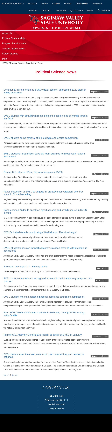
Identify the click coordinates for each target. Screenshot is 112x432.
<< (5, 375)
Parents (97, 3)
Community (82, 3)
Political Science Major (14, 38)
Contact (47, 10)
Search (104, 10)
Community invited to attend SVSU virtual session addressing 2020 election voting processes (45, 91)
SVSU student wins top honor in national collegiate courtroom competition (44, 296)
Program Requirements (14, 43)
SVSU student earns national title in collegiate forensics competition (41, 138)
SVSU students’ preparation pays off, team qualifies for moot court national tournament (44, 155)
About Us (7, 33)
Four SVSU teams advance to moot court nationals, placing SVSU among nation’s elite (44, 314)
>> (16, 375)
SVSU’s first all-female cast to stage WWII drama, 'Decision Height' (40, 232)
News (90, 10)
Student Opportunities (13, 48)
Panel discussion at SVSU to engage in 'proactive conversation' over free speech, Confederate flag (44, 193)
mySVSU (33, 10)
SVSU (5, 63)
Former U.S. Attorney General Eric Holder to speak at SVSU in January (43, 334)
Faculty (32, 3)
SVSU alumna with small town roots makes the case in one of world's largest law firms (46, 117)
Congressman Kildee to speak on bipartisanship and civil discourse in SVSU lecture (45, 211)
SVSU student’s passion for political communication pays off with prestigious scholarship (45, 249)
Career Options (10, 53)
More (6, 59)
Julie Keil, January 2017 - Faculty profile (25, 266)
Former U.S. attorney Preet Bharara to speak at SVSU (33, 172)
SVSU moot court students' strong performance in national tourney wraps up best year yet (48, 280)
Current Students (13, 3)
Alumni (56, 3)
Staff (45, 3)
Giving (67, 3)
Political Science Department (23, 63)
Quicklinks (76, 10)
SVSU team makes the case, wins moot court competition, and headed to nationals (44, 355)
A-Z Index (61, 10)
